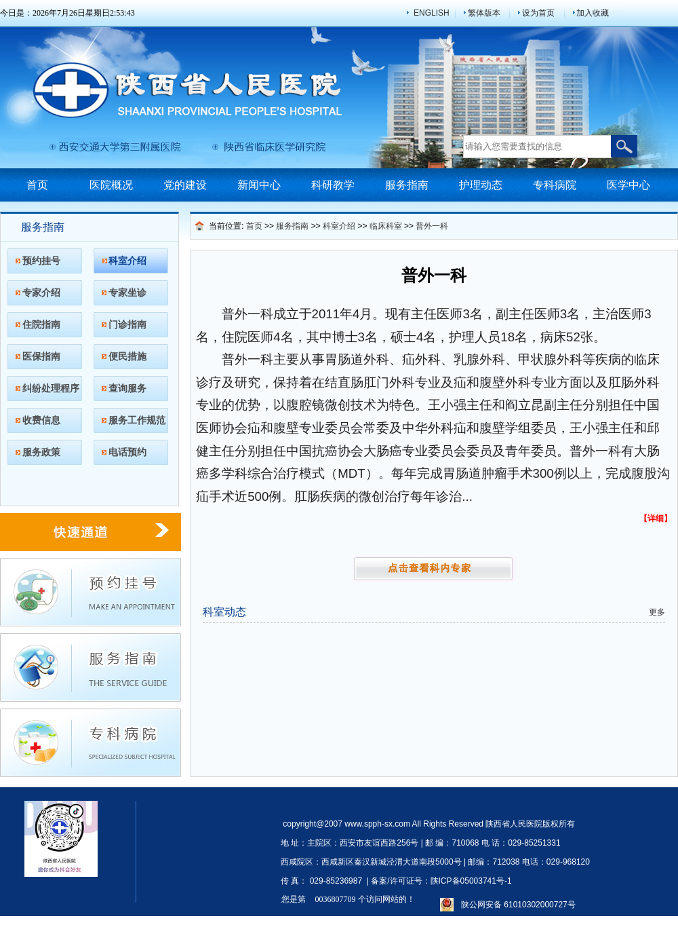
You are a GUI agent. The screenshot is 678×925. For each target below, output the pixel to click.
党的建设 (185, 185)
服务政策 (41, 452)
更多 (657, 612)
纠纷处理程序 (50, 388)
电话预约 (127, 452)
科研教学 (333, 185)
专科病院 (554, 185)
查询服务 (127, 388)
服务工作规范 (136, 420)
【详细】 (655, 518)
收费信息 (41, 420)
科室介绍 (127, 260)
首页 (37, 185)
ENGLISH (432, 13)
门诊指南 (127, 324)
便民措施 (127, 356)
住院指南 (41, 324)
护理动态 (480, 185)
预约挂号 (41, 260)
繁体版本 (484, 13)
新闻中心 (259, 185)
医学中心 (628, 185)
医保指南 (41, 356)
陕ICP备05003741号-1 (471, 881)
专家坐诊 (127, 292)
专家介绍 (41, 292)
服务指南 (406, 185)
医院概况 (111, 185)
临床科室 (386, 226)
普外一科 (432, 226)
